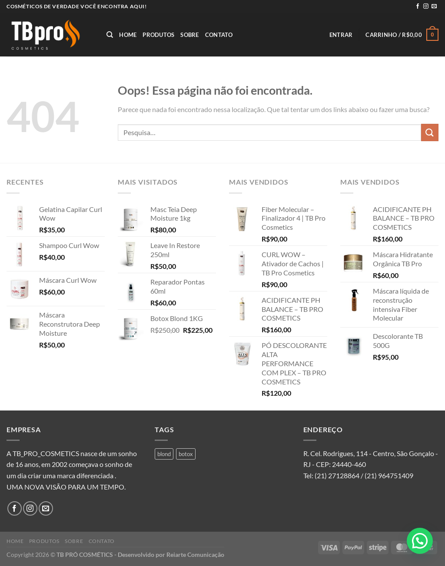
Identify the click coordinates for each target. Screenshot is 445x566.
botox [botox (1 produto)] (186, 453)
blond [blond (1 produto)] (164, 453)
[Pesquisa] (109, 34)
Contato (219, 34)
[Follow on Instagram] (425, 6)
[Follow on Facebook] (417, 6)
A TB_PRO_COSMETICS (43, 453)
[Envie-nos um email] (434, 6)
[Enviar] (429, 132)
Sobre (189, 34)
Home (127, 34)
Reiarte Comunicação (195, 554)
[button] (420, 541)
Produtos (158, 34)
